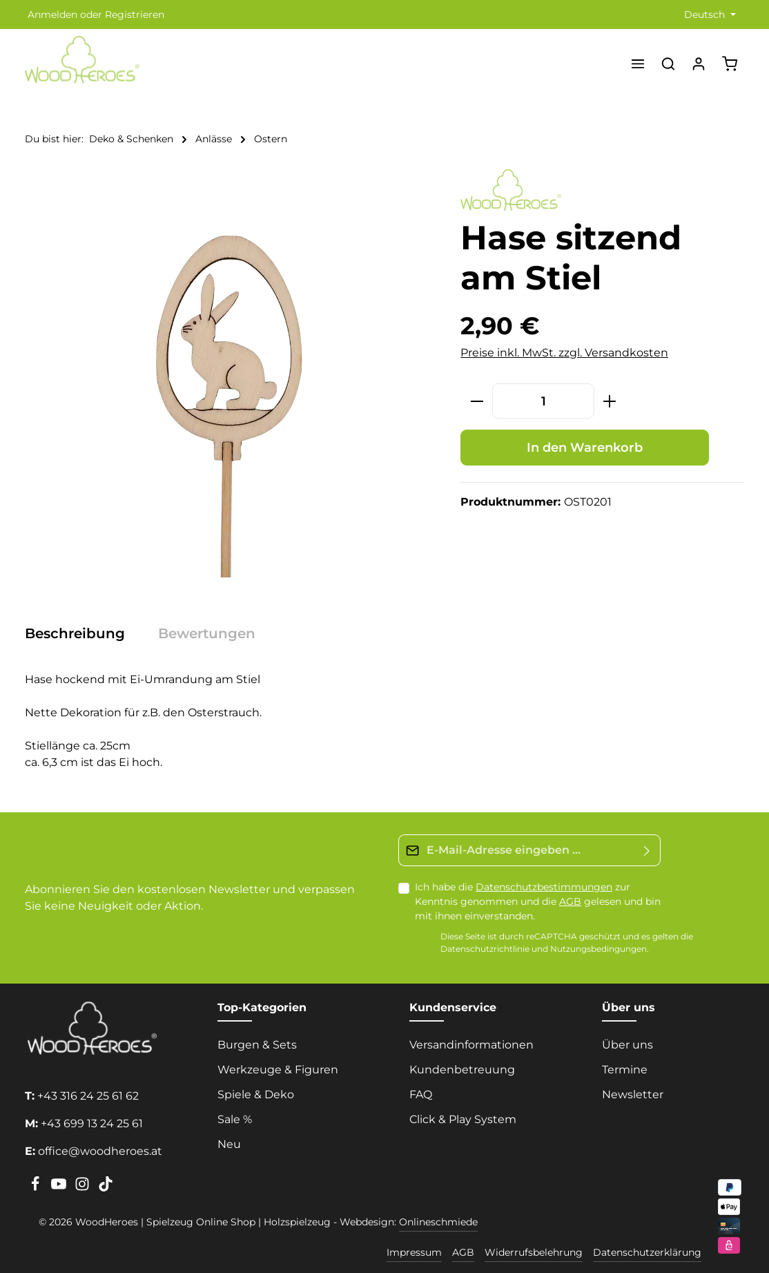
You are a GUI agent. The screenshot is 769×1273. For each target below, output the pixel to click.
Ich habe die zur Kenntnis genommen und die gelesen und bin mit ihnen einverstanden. (538, 901)
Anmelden (52, 14)
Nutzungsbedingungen (598, 949)
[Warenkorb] (729, 63)
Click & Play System (462, 1119)
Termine (625, 1069)
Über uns (627, 1044)
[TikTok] (105, 1188)
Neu (229, 1144)
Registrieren (134, 14)
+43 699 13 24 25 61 (92, 1123)
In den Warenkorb (585, 447)
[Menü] (638, 63)
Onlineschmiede (438, 1222)
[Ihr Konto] (698, 63)
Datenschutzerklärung (647, 1252)
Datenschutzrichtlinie (484, 949)
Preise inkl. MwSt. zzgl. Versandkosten (564, 352)
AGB (570, 901)
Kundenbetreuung (462, 1069)
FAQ (420, 1094)
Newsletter (632, 1094)
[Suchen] (668, 63)
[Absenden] (647, 850)
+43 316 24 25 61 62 (88, 1095)
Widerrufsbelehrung (534, 1252)
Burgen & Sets (257, 1044)
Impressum (414, 1252)
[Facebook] (37, 1188)
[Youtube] (60, 1188)
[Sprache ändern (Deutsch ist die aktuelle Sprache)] (708, 15)
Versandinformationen (471, 1044)
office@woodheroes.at (100, 1151)
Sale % (234, 1119)
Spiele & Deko (255, 1094)
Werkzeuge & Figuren (277, 1069)
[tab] (82, 633)
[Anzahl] (543, 401)
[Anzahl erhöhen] (610, 401)
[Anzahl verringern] (476, 401)
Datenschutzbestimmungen (544, 887)
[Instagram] (84, 1188)
